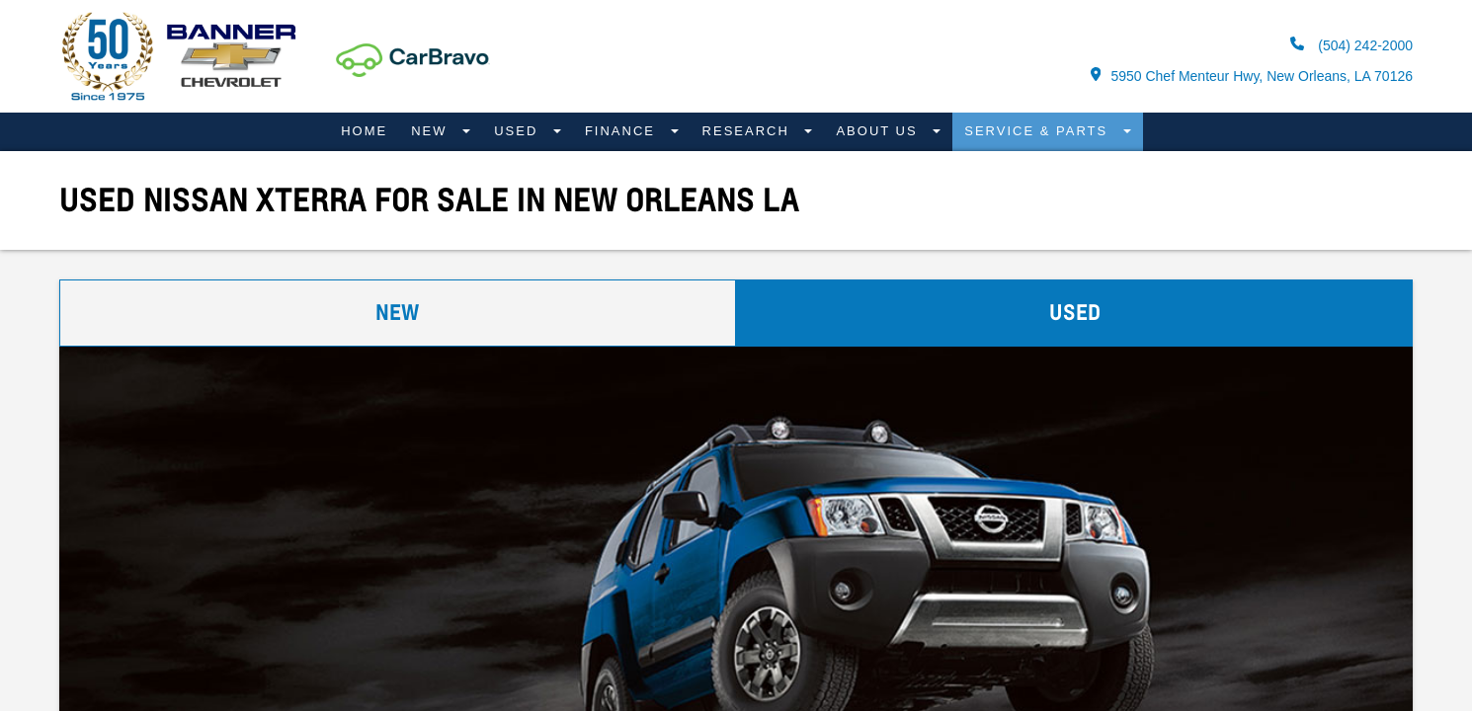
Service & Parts (1038, 130)
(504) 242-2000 (1351, 45)
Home (364, 130)
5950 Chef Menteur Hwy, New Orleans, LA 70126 (1252, 75)
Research (748, 130)
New (431, 130)
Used (518, 130)
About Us (879, 130)
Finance (623, 130)
